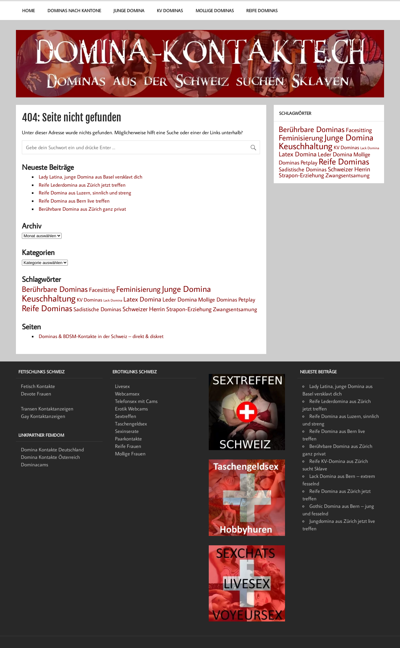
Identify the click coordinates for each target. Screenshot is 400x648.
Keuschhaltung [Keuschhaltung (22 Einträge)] (49, 298)
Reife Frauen (128, 446)
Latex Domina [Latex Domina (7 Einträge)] (142, 299)
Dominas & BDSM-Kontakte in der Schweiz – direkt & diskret (101, 336)
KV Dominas (170, 10)
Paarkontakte (128, 438)
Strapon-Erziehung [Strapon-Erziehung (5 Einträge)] (189, 309)
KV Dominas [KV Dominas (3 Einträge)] (89, 300)
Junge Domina (128, 10)
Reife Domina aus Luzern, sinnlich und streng (85, 192)
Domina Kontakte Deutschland (52, 449)
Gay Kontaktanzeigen (43, 416)
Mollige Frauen (130, 453)
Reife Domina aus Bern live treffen (74, 201)
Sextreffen (125, 416)
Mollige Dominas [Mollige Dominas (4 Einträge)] (217, 299)
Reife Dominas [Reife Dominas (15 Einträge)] (47, 308)
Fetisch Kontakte (38, 386)
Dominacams (34, 464)
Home (28, 10)
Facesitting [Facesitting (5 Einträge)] (102, 289)
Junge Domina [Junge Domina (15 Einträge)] (186, 288)
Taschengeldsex (131, 423)
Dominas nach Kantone (74, 10)
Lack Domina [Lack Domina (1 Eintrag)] (112, 300)
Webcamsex (127, 393)
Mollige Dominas (215, 10)
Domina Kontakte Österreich (50, 457)
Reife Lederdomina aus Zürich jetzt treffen (82, 185)
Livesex (122, 386)
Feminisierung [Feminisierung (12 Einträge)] (138, 289)
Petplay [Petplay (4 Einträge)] (246, 299)
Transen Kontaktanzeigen (47, 408)
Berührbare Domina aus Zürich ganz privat (82, 209)
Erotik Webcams (131, 408)
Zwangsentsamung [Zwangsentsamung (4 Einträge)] (235, 309)
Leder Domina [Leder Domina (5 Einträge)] (179, 299)
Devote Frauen (36, 393)
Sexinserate (127, 431)
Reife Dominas (262, 10)
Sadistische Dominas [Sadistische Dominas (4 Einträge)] (97, 309)
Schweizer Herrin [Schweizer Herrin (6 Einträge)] (143, 309)
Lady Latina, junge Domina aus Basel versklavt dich (90, 177)
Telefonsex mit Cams (136, 401)
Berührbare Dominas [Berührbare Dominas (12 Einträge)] (55, 289)
